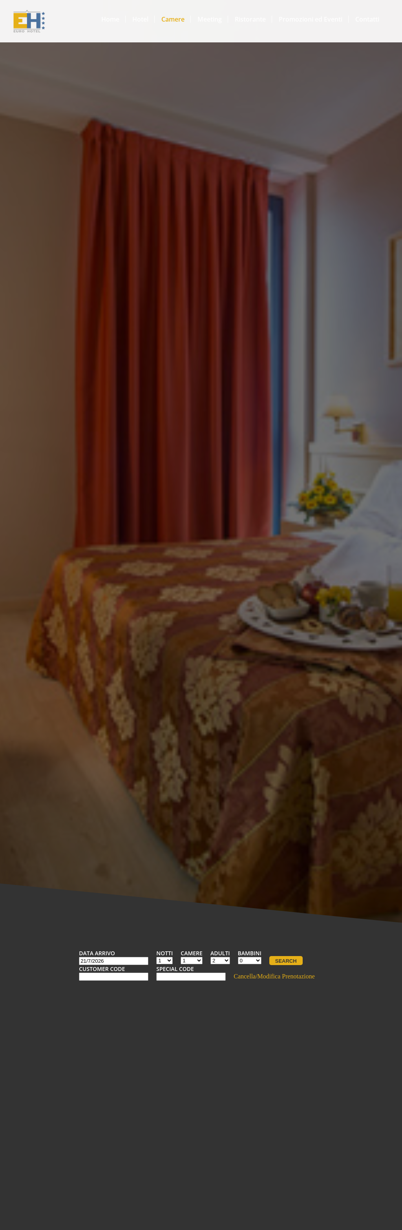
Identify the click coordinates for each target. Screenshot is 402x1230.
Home (110, 19)
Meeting (209, 19)
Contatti (367, 19)
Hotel (140, 19)
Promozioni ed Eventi (310, 19)
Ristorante (250, 19)
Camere (173, 19)
